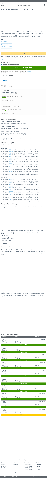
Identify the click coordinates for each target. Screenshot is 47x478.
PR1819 (10, 184)
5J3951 (10, 149)
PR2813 (11, 191)
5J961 (10, 161)
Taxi (14, 467)
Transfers (15, 472)
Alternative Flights (5, 44)
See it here (28, 71)
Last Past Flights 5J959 (6, 48)
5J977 (10, 173)
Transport (15, 464)
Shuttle (14, 471)
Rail (14, 469)
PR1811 (10, 182)
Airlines (15, 462)
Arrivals (3, 464)
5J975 (10, 171)
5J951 (10, 154)
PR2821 (10, 197)
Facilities (38, 466)
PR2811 (10, 189)
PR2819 (11, 196)
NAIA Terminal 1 (28, 464)
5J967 (10, 166)
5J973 (10, 169)
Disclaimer (13, 476)
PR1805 (11, 179)
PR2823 (11, 199)
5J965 (10, 164)
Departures (3, 466)
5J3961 (10, 153)
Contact (17, 476)
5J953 (10, 156)
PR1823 (11, 186)
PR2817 (10, 194)
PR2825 (11, 201)
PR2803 (11, 187)
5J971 (10, 168)
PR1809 (11, 181)
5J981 (10, 174)
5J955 (10, 158)
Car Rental (38, 464)
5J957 (10, 159)
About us (21, 476)
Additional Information (6, 43)
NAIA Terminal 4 (28, 469)
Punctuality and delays (6, 46)
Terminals (26, 462)
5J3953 (11, 151)
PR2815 (11, 192)
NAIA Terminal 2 (28, 466)
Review (37, 471)
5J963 (10, 163)
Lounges (38, 469)
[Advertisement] (23, 21)
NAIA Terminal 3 (28, 467)
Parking (38, 462)
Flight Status (4, 41)
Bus (14, 466)
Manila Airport (24, 5)
